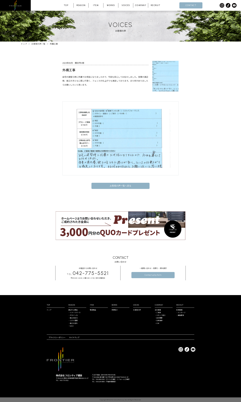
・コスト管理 (73, 320)
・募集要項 (180, 315)
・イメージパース (74, 312)
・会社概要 (158, 318)
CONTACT (191, 5)
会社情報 (158, 310)
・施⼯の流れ (73, 323)
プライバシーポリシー (57, 337)
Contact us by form (152, 275)
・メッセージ (181, 312)
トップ (49, 310)
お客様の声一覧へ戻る (120, 185)
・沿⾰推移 (158, 320)
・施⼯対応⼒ (73, 318)
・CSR (157, 323)
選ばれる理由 (73, 310)
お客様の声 (137, 310)
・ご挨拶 (158, 312)
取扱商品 (93, 310)
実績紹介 (115, 310)
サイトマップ (74, 337)
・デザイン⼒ (73, 315)
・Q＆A (70, 326)
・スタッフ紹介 (160, 315)
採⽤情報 (179, 310)
